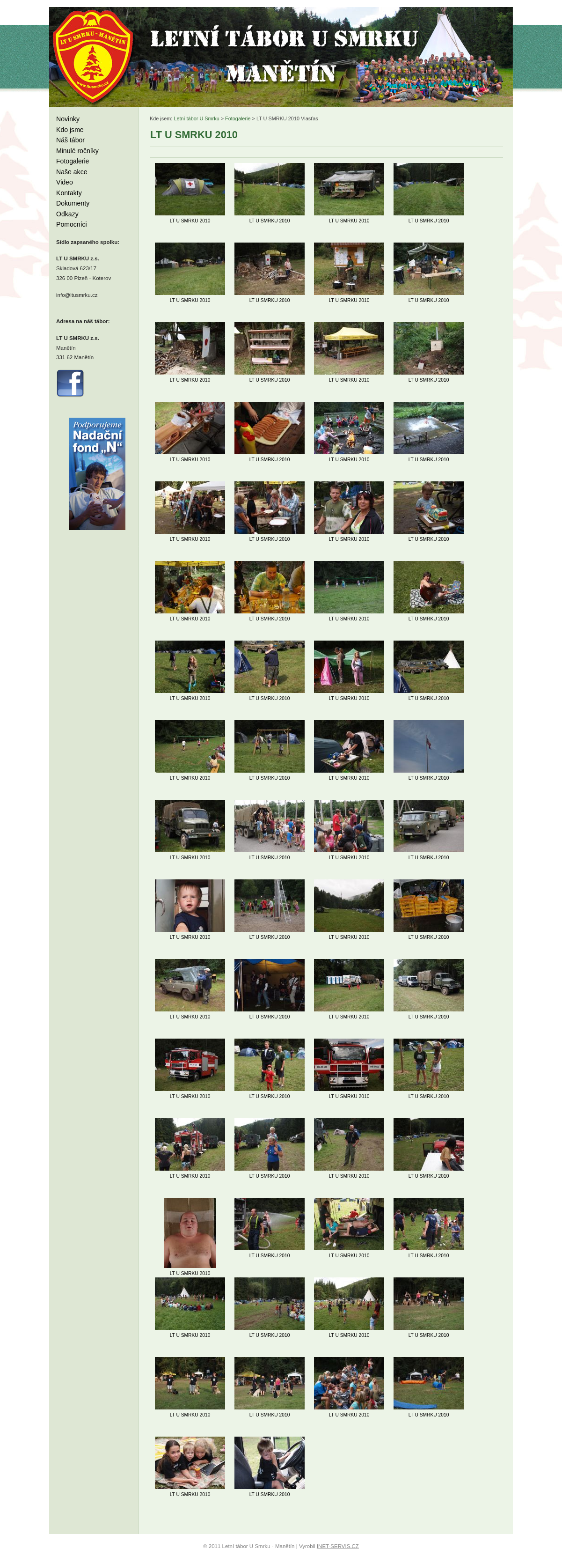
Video (64, 182)
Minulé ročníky (77, 151)
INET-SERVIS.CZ (338, 1546)
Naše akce (72, 172)
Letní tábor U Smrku (196, 118)
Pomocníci (71, 224)
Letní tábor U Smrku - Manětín (93, 56)
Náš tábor (70, 140)
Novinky (68, 119)
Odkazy (67, 214)
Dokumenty (72, 203)
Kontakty (69, 193)
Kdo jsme (70, 129)
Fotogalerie (72, 161)
